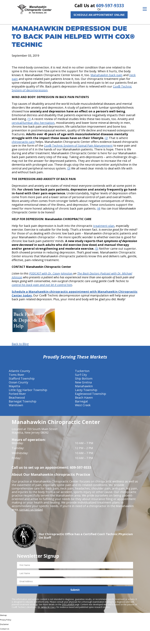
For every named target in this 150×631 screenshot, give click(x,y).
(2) (106, 138)
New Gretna (83, 382)
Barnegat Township (22, 401)
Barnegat (81, 401)
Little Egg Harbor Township (28, 390)
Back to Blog (20, 344)
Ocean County (18, 382)
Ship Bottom (83, 378)
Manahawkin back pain (106, 75)
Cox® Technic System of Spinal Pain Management (78, 146)
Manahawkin (84, 386)
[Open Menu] (144, 9)
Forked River (17, 394)
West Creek (83, 405)
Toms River (16, 375)
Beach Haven (84, 397)
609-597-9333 (110, 5)
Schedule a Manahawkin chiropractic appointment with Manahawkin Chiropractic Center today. (74, 293)
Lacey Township (86, 390)
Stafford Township (22, 378)
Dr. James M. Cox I (46, 607)
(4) (98, 208)
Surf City (81, 375)
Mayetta (14, 386)
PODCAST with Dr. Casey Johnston (51, 273)
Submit (75, 589)
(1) (29, 119)
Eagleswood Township (90, 394)
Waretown (16, 405)
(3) (68, 168)
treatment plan (103, 226)
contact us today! (31, 509)
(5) (96, 249)
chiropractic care (23, 142)
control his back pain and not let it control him (42, 285)
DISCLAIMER (68, 604)
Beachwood (17, 397)
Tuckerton (82, 371)
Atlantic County (19, 371)
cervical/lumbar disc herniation (33, 123)
